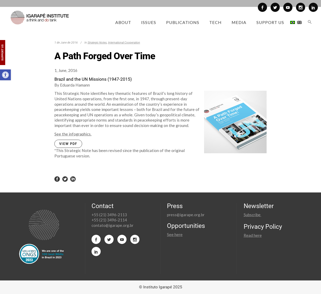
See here (175, 234)
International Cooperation (124, 42)
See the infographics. (73, 134)
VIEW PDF (68, 144)
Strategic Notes (97, 42)
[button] (5, 74)
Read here (253, 235)
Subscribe (252, 214)
